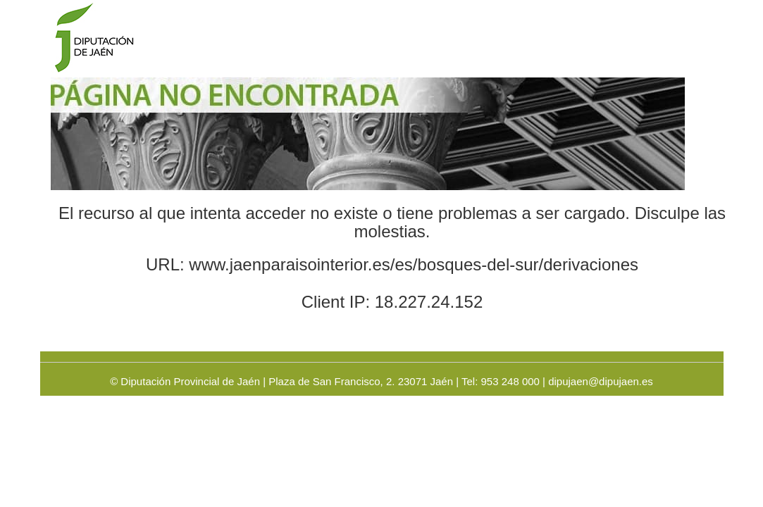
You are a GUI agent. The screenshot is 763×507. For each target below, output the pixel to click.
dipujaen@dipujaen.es (600, 381)
